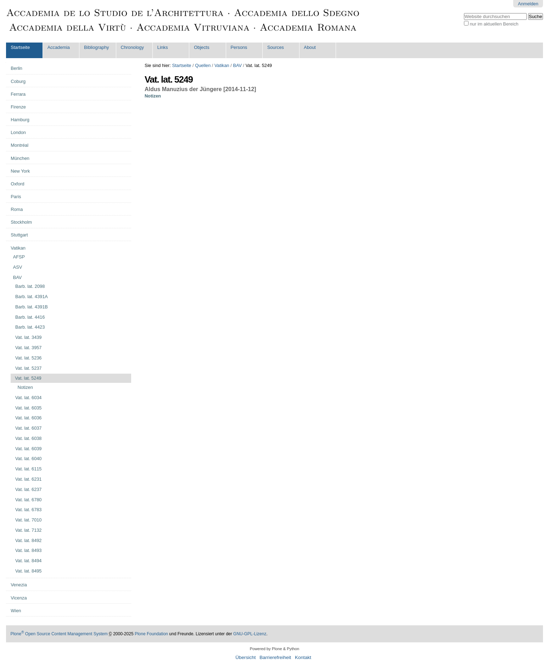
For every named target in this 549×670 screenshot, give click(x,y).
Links (162, 47)
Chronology (132, 47)
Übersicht (245, 657)
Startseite (20, 47)
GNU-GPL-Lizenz (249, 633)
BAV (237, 65)
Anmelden (528, 3)
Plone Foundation (151, 633)
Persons (239, 47)
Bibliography (96, 47)
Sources (275, 47)
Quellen (203, 65)
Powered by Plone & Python (274, 649)
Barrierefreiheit (275, 657)
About (309, 47)
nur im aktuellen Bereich (494, 24)
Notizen (153, 96)
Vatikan (221, 65)
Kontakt (303, 657)
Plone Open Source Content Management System (58, 633)
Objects (201, 47)
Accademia (58, 47)
